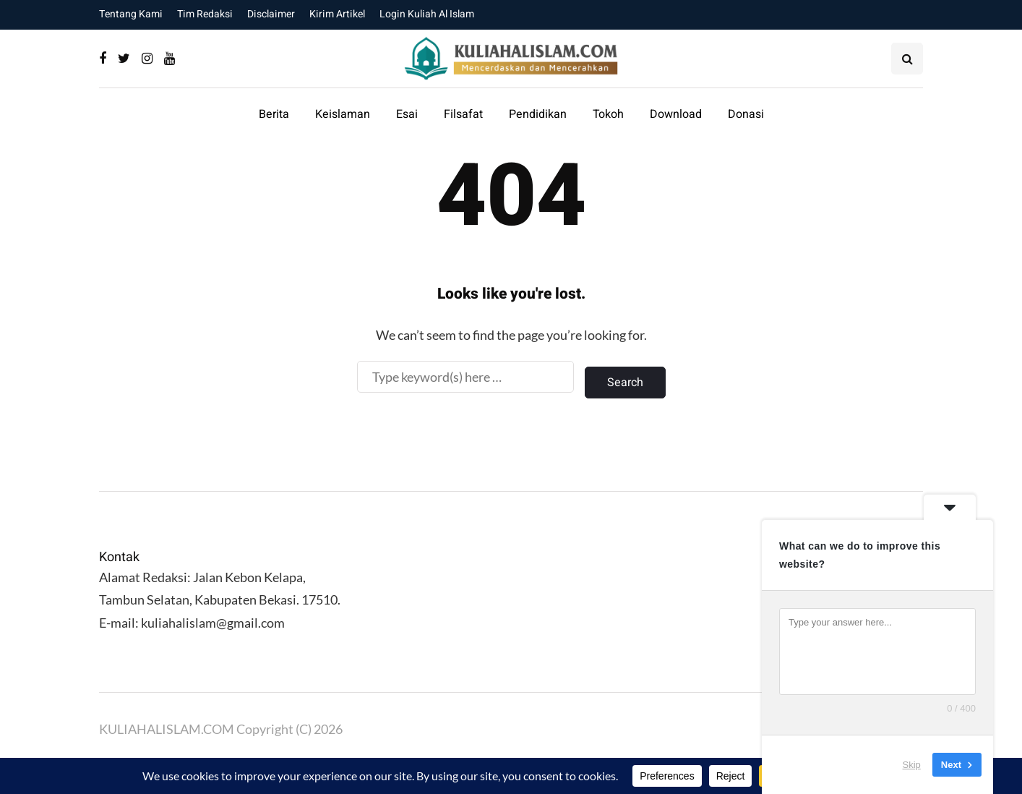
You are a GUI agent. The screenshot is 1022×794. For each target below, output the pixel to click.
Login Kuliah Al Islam (426, 14)
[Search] (465, 377)
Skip (912, 764)
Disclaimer (271, 14)
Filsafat (463, 114)
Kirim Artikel (337, 14)
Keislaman (342, 114)
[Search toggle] (907, 58)
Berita (274, 114)
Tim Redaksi (205, 14)
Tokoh (608, 114)
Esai (407, 114)
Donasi (746, 114)
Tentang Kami (131, 14)
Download (676, 114)
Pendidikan (538, 114)
